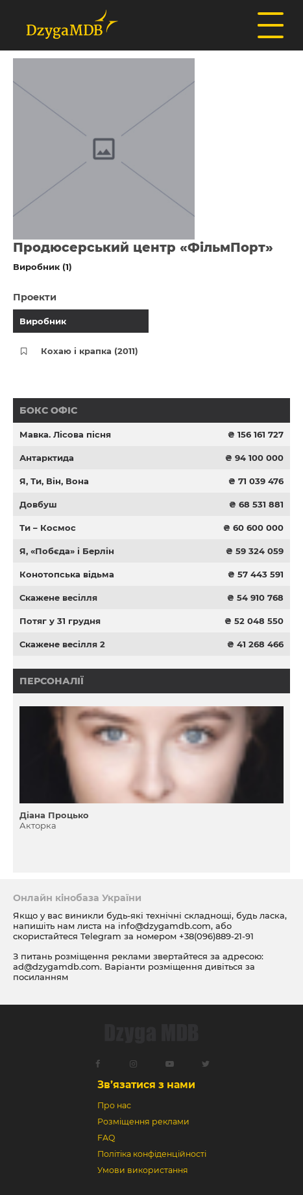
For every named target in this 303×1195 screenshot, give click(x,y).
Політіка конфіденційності (151, 1154)
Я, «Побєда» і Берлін (66, 551)
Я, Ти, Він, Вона (54, 481)
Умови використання (142, 1170)
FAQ (106, 1138)
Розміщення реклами (143, 1121)
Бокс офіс (48, 410)
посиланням (40, 977)
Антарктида (46, 457)
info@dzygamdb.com (163, 926)
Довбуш (38, 504)
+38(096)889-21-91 (216, 936)
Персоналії (51, 681)
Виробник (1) (42, 267)
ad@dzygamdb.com (56, 966)
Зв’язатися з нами (146, 1084)
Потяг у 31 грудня (60, 621)
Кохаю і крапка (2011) (89, 351)
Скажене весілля (58, 597)
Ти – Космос (47, 527)
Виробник (42, 321)
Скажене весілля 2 (62, 644)
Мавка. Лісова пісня (65, 434)
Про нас (114, 1105)
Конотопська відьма (66, 574)
